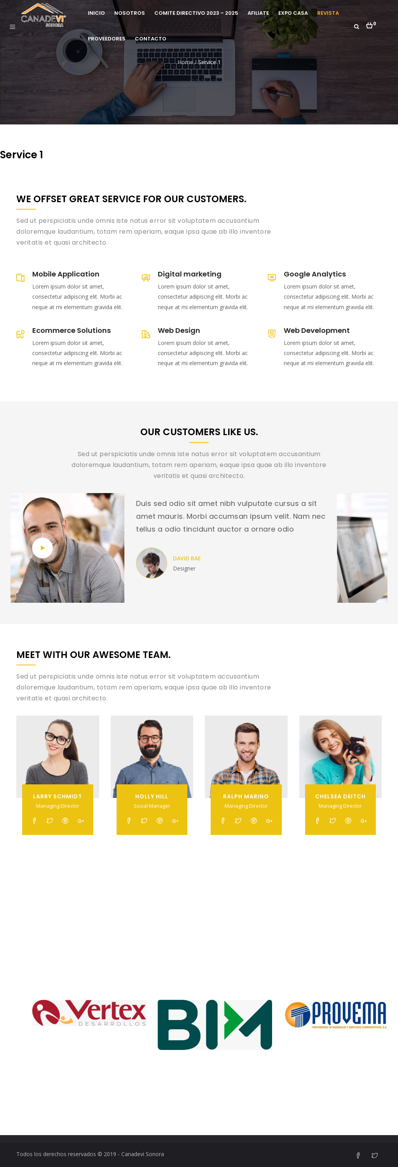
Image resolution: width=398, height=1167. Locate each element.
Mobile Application (66, 274)
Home (185, 62)
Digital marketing (190, 274)
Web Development (317, 330)
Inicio (96, 13)
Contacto (150, 38)
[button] (371, 23)
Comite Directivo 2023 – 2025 (196, 13)
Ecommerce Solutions (71, 330)
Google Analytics (315, 274)
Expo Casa (293, 13)
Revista (328, 13)
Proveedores (107, 38)
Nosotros (129, 13)
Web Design (179, 330)
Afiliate (258, 13)
